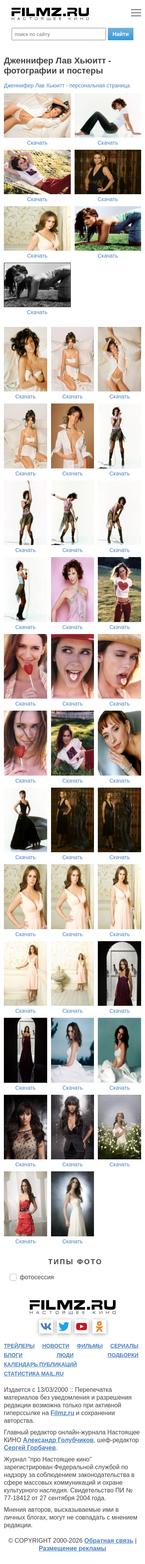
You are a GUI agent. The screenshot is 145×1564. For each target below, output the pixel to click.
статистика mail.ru (34, 1374)
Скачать (37, 143)
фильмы (90, 1346)
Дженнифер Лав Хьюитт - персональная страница (67, 85)
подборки (122, 1355)
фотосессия (37, 1277)
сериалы (124, 1346)
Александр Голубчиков (58, 1440)
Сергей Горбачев (30, 1447)
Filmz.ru (62, 1413)
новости (55, 1346)
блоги (13, 1355)
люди (64, 1355)
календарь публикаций (40, 1364)
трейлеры (19, 1346)
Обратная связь (108, 1540)
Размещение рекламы (72, 1548)
